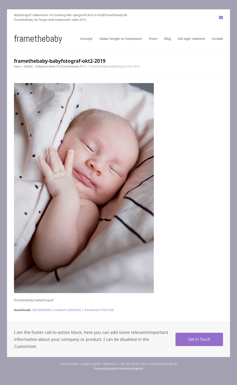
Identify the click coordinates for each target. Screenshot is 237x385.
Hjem (17, 66)
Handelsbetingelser (130, 369)
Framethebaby (38, 39)
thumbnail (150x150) (99, 310)
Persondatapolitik (105, 369)
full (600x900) (41, 310)
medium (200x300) (68, 310)
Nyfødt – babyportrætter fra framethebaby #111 (55, 66)
